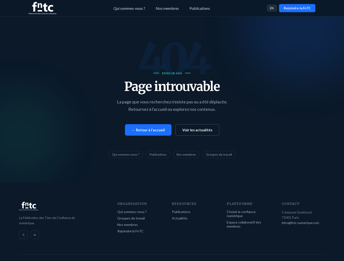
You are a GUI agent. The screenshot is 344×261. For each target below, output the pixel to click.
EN (272, 8)
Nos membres (167, 8)
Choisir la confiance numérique (241, 214)
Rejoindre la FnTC (297, 8)
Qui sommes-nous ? (129, 8)
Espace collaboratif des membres (244, 224)
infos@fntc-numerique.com (300, 223)
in (35, 235)
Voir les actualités (197, 130)
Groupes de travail (219, 154)
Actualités (180, 218)
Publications (199, 8)
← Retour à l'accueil (148, 130)
